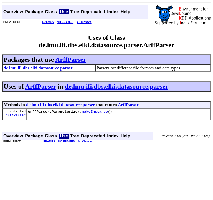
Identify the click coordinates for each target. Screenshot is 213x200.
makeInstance (95, 112)
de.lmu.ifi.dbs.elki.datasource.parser (116, 86)
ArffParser (70, 59)
